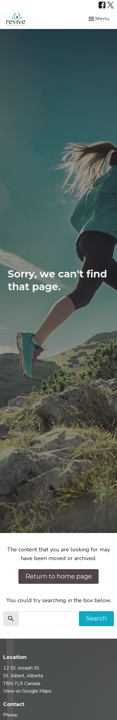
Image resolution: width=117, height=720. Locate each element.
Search (96, 618)
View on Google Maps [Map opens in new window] (27, 691)
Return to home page (58, 576)
